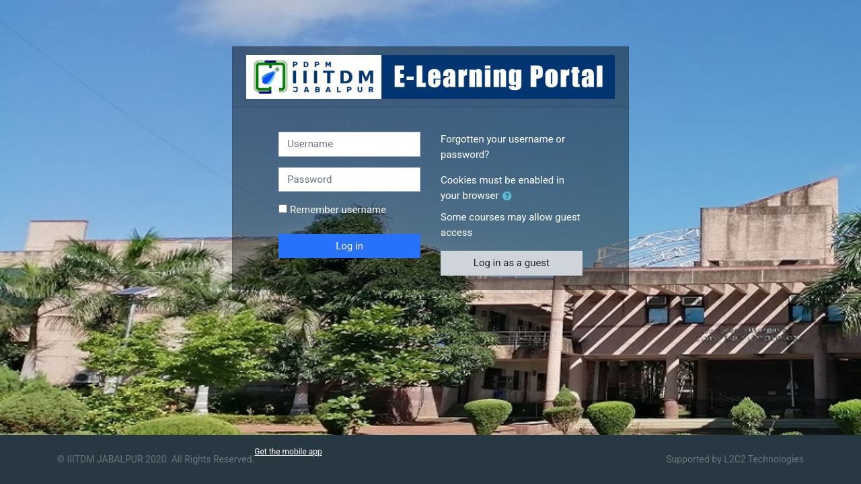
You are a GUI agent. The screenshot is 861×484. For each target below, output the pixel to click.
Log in (349, 246)
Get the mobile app (288, 451)
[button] (510, 196)
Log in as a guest (512, 263)
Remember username (338, 210)
